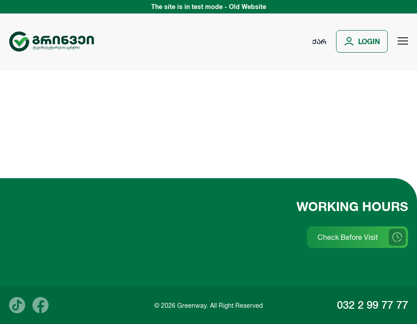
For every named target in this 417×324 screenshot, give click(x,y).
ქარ (319, 41)
